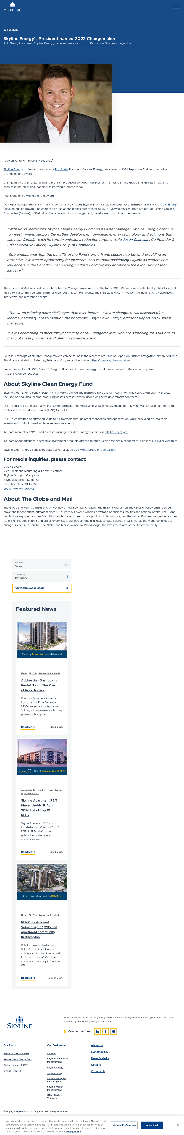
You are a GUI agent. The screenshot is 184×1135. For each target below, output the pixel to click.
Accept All (152, 1125)
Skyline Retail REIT (14, 1070)
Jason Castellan (136, 239)
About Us (97, 1045)
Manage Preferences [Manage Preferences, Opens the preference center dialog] (124, 1125)
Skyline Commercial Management (57, 1060)
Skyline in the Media (49, 673)
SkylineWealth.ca (166, 441)
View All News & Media (29, 588)
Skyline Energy (13, 169)
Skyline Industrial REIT (15, 1065)
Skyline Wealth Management (55, 1088)
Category (20, 574)
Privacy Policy (73, 1132)
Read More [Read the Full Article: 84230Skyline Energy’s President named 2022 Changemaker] (28, 727)
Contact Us (98, 1071)
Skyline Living (54, 1073)
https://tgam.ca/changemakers (111, 360)
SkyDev (33, 673)
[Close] (178, 1126)
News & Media (100, 1058)
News (24, 673)
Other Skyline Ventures (54, 1097)
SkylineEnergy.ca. (116, 432)
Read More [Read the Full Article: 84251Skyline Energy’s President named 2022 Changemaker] (28, 978)
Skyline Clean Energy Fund (18, 1059)
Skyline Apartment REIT (16, 1053)
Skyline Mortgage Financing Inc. (56, 1080)
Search (19, 562)
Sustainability (99, 1052)
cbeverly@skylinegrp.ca (19, 488)
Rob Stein (61, 169)
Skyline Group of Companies (96, 450)
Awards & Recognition (33, 790)
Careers (96, 1065)
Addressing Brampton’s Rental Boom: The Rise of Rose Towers (39, 685)
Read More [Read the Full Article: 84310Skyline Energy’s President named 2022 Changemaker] (28, 852)
